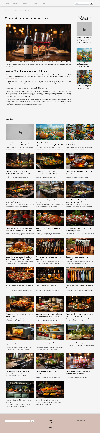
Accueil (7, 10)
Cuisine (35, 3)
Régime (7, 3)
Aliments (16, 3)
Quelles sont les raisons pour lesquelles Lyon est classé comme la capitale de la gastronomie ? (19, 174)
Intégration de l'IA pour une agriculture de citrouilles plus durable (84, 64)
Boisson (25, 3)
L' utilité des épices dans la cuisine (48, 400)
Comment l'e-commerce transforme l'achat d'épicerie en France (84, 87)
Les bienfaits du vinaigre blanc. (77, 343)
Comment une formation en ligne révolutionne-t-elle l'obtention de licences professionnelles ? (84, 41)
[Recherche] (82, 3)
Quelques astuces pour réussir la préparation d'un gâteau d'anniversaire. (78, 374)
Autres (43, 3)
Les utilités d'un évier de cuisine (17, 371)
